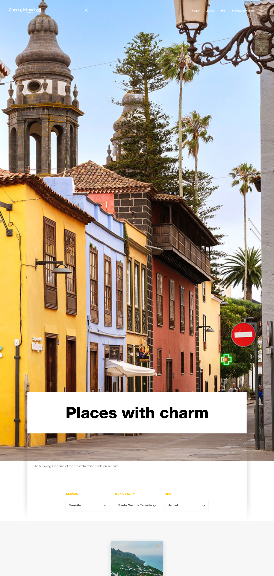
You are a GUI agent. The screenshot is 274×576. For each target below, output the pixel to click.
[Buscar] (114, 10)
